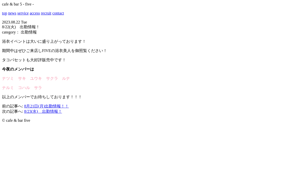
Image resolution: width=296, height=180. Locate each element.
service (23, 13)
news (12, 13)
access (35, 13)
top (4, 13)
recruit (46, 13)
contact (58, 13)
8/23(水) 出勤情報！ (43, 111)
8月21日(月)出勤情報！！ (46, 106)
